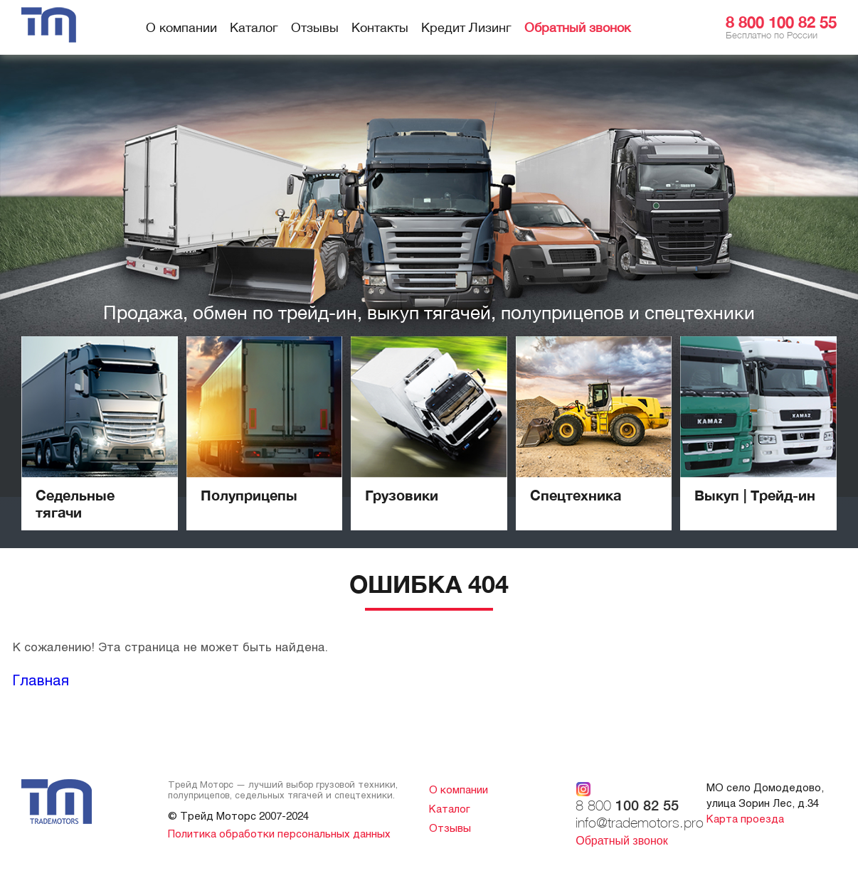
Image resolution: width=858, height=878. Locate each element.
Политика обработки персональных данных (279, 833)
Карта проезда (745, 818)
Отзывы (315, 27)
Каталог (254, 27)
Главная (41, 679)
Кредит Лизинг (466, 27)
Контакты (379, 27)
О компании (181, 27)
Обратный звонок (577, 27)
